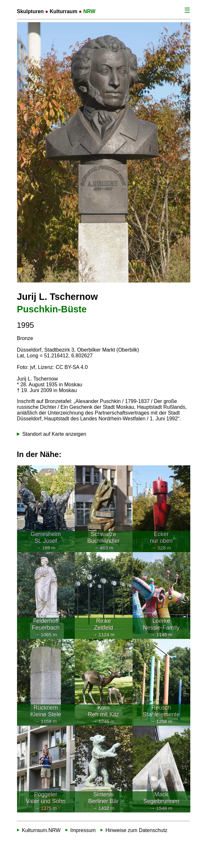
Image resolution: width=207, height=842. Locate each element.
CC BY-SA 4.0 (72, 367)
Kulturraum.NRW (41, 830)
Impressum (83, 830)
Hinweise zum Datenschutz (137, 830)
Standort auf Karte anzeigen (54, 434)
